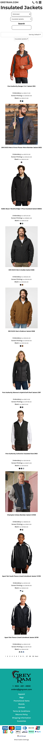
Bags (21, 697)
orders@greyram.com (21, 689)
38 (30, 656)
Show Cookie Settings (21, 739)
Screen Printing (16, 95)
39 (33, 656)
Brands (21, 704)
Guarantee (21, 721)
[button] (37, 2)
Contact (21, 707)
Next (36, 656)
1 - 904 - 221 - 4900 (22, 686)
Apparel (21, 694)
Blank (17, 98)
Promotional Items (21, 701)
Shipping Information (21, 718)
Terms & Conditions (21, 711)
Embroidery (17, 93)
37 (27, 656)
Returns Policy (21, 714)
